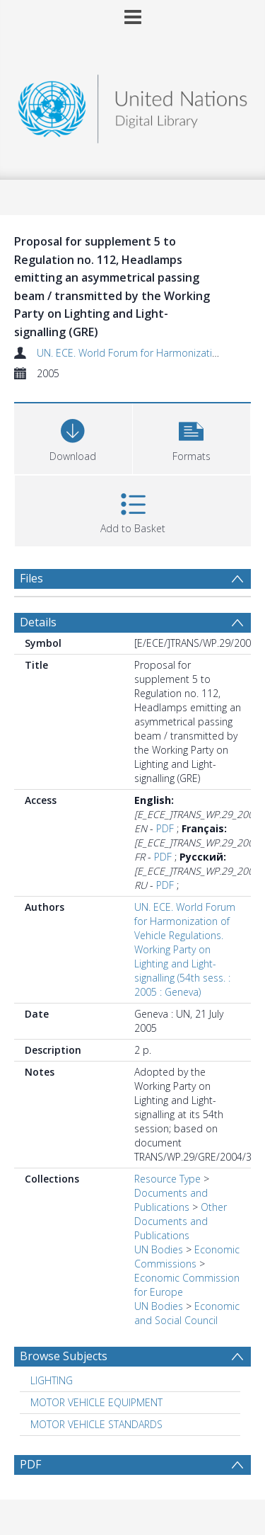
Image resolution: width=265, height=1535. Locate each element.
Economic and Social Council (187, 1313)
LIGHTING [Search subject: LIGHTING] (51, 1380)
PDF (165, 828)
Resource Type (167, 1178)
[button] (192, 437)
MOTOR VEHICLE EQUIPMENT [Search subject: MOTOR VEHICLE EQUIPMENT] (96, 1402)
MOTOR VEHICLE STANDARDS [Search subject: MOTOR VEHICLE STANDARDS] (96, 1424)
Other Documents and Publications (180, 1221)
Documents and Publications (171, 1200)
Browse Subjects (63, 1356)
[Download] (73, 437)
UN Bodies (158, 1249)
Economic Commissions (187, 1256)
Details (38, 622)
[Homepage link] (133, 105)
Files (31, 578)
